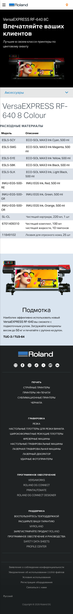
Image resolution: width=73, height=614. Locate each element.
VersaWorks (36, 480)
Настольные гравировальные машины (36, 444)
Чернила (36, 402)
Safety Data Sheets (36, 541)
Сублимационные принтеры (36, 397)
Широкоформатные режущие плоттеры (36, 433)
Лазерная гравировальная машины (36, 449)
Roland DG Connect (36, 485)
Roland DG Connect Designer (36, 495)
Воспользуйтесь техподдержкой (36, 516)
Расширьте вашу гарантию (36, 521)
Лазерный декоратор (37, 454)
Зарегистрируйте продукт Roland (36, 531)
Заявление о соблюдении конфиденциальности (36, 567)
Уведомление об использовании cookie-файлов (36, 572)
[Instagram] (29, 365)
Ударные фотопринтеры (36, 459)
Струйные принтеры (36, 387)
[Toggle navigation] (4, 4)
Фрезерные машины (36, 439)
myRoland (36, 526)
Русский (8, 596)
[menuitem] (67, 4)
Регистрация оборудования (36, 582)
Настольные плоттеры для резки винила (36, 428)
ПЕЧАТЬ (36, 382)
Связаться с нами (36, 587)
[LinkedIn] (57, 365)
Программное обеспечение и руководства (36, 536)
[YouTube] (50, 365)
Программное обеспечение (36, 474)
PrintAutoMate (36, 490)
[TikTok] (36, 365)
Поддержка (36, 510)
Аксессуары (14, 92)
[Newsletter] (16, 365)
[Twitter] (43, 365)
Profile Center (36, 546)
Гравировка (36, 418)
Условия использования (36, 577)
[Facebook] (22, 365)
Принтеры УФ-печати (36, 392)
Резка (36, 423)
